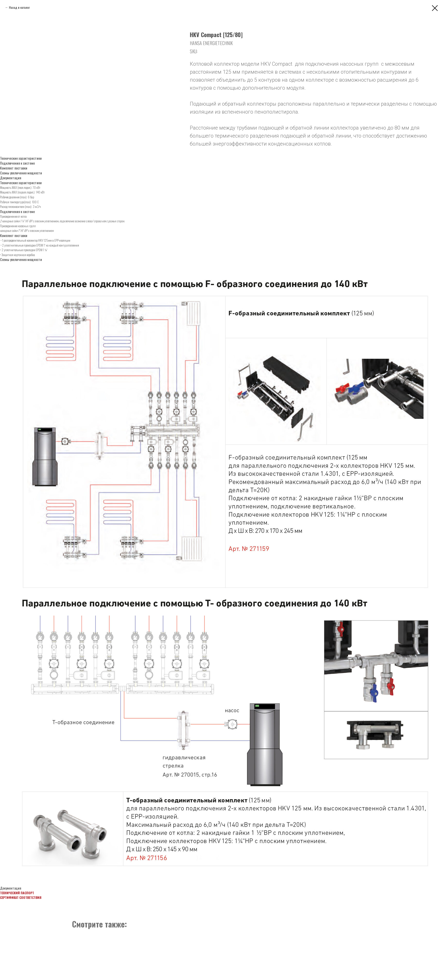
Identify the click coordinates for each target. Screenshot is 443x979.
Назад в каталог (19, 7)
